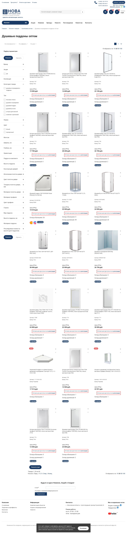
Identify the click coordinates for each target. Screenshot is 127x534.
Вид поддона (8, 213)
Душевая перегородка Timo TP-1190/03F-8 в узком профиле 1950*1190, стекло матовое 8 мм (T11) (107, 311)
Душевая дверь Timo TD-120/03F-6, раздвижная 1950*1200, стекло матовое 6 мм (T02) (74, 135)
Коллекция (7, 79)
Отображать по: (112, 49)
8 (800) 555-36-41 (103, 3)
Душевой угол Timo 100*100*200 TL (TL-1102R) (74, 194)
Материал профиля (10, 197)
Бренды (49, 23)
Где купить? (14, 2)
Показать (8, 58)
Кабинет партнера (118, 2)
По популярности (10, 44)
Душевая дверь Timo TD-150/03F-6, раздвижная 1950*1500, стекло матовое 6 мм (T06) (106, 135)
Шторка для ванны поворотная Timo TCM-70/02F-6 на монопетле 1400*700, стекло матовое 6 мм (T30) (74, 371)
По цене (32, 44)
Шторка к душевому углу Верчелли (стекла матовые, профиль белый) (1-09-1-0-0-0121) (107, 370)
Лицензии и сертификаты (9, 507)
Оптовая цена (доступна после (44, 93)
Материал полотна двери (12, 192)
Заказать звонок (115, 7)
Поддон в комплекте (11, 158)
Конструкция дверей (11, 169)
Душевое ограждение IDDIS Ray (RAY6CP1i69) (103, 252)
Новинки (41, 23)
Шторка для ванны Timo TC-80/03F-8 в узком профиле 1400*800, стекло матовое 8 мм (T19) (43, 135)
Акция (6, 69)
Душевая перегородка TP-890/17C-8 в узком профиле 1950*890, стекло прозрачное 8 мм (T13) (75, 311)
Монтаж (6, 137)
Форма (6, 120)
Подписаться (41, 494)
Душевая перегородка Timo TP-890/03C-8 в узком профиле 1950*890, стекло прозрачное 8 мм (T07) (42, 75)
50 (118, 49)
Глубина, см (8, 148)
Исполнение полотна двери (13, 174)
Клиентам (79, 23)
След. (45, 473)
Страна (6, 208)
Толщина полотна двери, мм (12, 186)
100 (121, 49)
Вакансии (5, 510)
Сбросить (19, 58)
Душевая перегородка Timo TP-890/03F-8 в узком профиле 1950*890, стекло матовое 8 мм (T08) (75, 431)
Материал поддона (10, 223)
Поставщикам (68, 23)
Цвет (5, 125)
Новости (58, 23)
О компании (5, 2)
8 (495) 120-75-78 (103, 1)
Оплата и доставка (24, 2)
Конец (50, 473)
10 (114, 49)
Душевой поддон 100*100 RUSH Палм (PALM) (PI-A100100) (41, 194)
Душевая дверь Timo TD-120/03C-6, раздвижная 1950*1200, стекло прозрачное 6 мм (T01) (107, 75)
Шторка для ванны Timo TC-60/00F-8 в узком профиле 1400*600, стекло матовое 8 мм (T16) (43, 431)
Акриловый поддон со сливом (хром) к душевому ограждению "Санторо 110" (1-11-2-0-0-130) (42, 371)
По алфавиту (22, 44)
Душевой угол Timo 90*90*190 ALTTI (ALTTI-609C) (107, 194)
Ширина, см (8, 143)
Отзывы (34, 2)
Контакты (88, 23)
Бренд (6, 64)
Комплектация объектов (37, 505)
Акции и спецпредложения (38, 507)
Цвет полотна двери (10, 179)
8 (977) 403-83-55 (103, 5)
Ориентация (8, 153)
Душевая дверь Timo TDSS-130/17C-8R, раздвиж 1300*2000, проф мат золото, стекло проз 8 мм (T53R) (41, 311)
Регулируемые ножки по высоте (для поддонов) (12, 230)
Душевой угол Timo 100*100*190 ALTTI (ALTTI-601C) (73, 252)
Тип (5, 95)
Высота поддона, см (10, 218)
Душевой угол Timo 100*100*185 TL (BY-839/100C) (41, 252)
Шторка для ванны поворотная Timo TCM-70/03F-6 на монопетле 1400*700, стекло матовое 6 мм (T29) (74, 75)
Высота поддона (9, 164)
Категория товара (10, 84)
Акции (33, 23)
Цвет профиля (8, 202)
